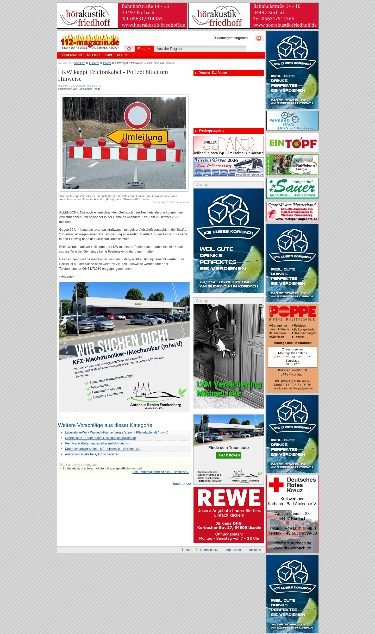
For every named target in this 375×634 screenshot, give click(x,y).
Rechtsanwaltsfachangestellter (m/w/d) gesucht (97, 443)
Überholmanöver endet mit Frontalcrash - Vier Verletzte (103, 449)
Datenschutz (209, 550)
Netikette (255, 550)
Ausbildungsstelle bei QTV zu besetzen (92, 454)
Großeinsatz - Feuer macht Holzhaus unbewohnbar (100, 438)
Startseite (79, 63)
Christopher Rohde (89, 88)
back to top (182, 483)
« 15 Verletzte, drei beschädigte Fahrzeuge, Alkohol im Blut (101, 468)
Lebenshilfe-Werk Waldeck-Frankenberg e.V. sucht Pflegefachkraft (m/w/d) (116, 432)
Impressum (233, 550)
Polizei (107, 63)
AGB (189, 550)
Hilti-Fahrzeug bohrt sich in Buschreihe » (160, 472)
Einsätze (94, 63)
